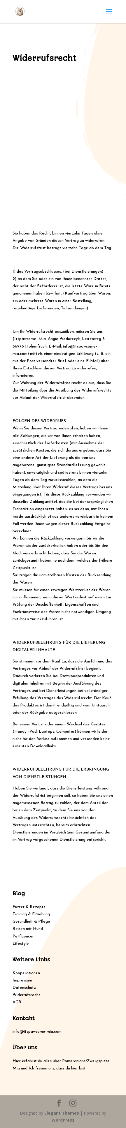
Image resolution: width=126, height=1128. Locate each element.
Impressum (22, 980)
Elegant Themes (61, 1113)
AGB (17, 1002)
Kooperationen (26, 973)
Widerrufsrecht (26, 995)
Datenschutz (24, 988)
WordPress (63, 1120)
